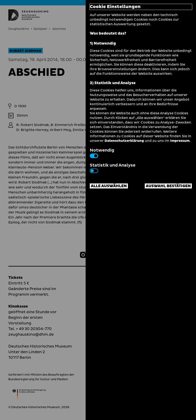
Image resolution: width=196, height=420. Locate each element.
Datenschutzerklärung (124, 141)
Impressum (180, 141)
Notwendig (102, 152)
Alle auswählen (109, 186)
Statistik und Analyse (112, 167)
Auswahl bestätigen (168, 186)
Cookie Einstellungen (115, 7)
